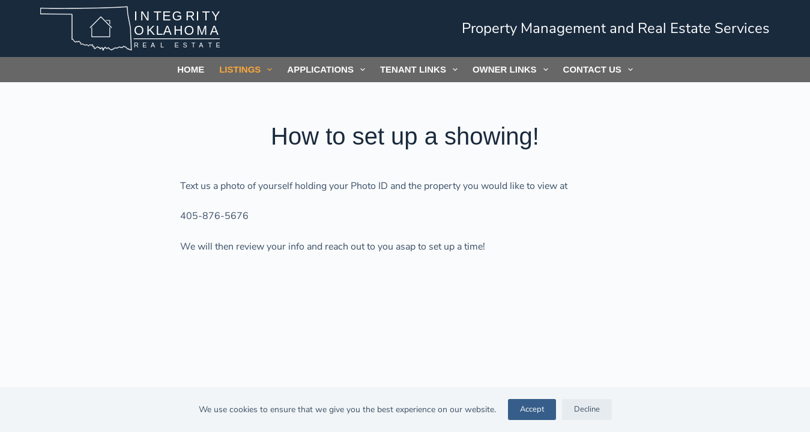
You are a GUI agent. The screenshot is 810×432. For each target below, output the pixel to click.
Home (190, 69)
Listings (248, 69)
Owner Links (513, 69)
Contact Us (600, 69)
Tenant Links (421, 69)
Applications (328, 69)
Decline (587, 409)
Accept (532, 409)
